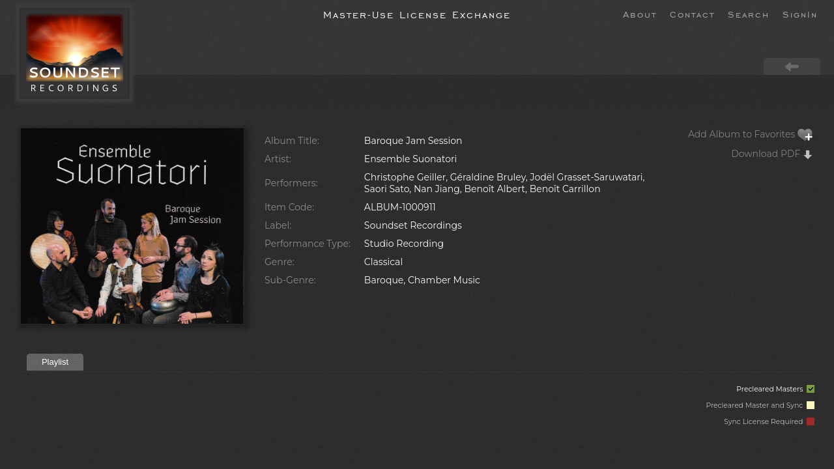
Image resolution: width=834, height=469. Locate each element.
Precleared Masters (775, 389)
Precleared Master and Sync (760, 405)
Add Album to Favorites (750, 134)
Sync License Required (769, 422)
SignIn (800, 13)
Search (748, 13)
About (640, 13)
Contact (692, 13)
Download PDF (772, 154)
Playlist (55, 362)
